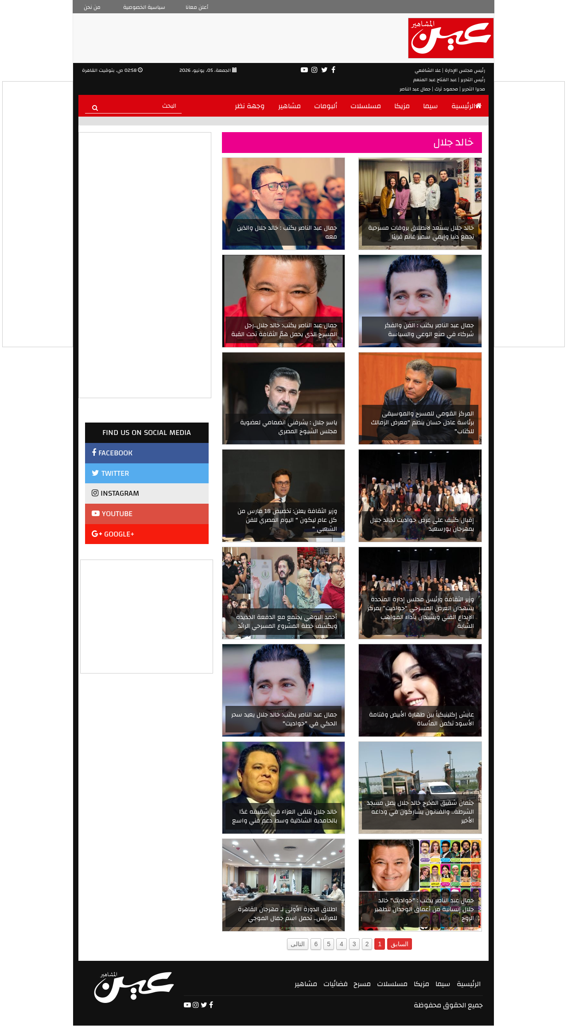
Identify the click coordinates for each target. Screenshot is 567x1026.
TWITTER (110, 473)
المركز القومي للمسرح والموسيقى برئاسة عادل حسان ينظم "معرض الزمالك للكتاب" (422, 422)
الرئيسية (466, 106)
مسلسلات (365, 106)
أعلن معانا (197, 7)
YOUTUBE (112, 513)
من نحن (92, 7)
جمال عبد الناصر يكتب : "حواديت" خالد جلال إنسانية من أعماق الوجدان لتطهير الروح (424, 909)
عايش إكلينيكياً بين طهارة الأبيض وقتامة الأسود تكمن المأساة (421, 719)
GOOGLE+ (113, 534)
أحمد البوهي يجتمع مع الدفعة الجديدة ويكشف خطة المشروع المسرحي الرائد (286, 621)
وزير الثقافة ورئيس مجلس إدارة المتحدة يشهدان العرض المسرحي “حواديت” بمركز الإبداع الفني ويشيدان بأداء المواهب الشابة (420, 613)
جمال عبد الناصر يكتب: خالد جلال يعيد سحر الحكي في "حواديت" (284, 719)
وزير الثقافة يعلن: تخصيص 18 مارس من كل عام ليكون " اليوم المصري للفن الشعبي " (287, 520)
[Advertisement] (147, 615)
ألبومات (325, 106)
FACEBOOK (112, 453)
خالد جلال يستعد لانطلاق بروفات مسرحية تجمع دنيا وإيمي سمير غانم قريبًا (421, 232)
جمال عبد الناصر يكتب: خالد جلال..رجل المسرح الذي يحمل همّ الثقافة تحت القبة (284, 330)
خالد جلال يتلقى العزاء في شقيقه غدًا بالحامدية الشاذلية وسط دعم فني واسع (284, 816)
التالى (298, 944)
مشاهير (289, 106)
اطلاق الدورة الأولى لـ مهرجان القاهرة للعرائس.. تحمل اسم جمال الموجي (287, 914)
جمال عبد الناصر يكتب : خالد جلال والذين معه (287, 232)
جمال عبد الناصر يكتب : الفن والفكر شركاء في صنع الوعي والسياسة (429, 330)
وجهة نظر (250, 106)
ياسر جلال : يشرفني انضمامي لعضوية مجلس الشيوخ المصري (288, 427)
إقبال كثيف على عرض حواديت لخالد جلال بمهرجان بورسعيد (422, 524)
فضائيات (335, 984)
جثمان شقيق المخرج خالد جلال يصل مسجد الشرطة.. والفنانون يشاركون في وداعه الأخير (420, 811)
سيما (430, 106)
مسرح (362, 984)
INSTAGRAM (115, 493)
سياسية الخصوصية (144, 7)
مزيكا (402, 106)
